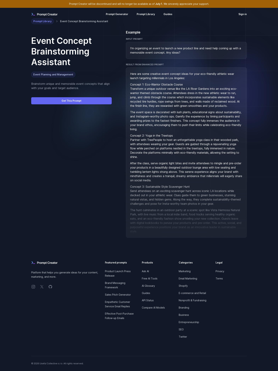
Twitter (183, 336)
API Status (148, 300)
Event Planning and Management (53, 74)
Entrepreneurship (189, 322)
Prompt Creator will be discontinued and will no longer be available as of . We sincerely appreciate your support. (139, 3)
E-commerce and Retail (192, 293)
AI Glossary (148, 285)
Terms (219, 278)
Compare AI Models (153, 307)
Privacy (220, 271)
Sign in (242, 14)
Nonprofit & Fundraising (192, 300)
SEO (181, 329)
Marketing (185, 271)
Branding (184, 307)
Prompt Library (146, 14)
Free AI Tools (149, 278)
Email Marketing (188, 278)
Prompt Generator (117, 14)
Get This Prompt (71, 100)
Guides (167, 14)
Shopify (183, 285)
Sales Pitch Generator (118, 294)
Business (184, 314)
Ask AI (145, 271)
